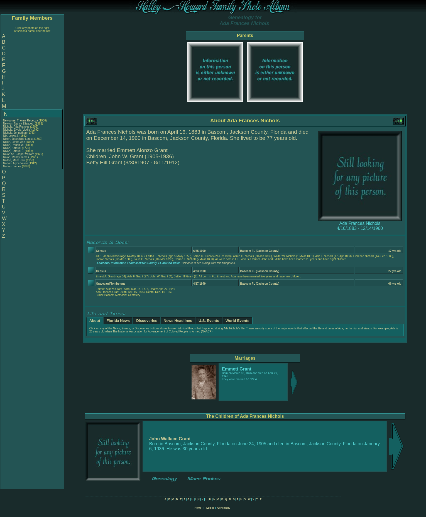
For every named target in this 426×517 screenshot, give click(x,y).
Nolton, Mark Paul (14, 160)
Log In (210, 507)
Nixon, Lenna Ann (14, 141)
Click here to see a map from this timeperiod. (208, 263)
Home (197, 507)
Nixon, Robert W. (13, 144)
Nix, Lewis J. (11, 135)
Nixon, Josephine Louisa (18, 138)
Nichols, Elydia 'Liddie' (17, 129)
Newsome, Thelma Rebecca (20, 120)
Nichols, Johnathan (15, 132)
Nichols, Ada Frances (16, 126)
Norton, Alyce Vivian (15, 163)
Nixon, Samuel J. (13, 151)
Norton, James (12, 166)
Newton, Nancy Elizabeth (18, 123)
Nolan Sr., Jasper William (18, 154)
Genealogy (223, 507)
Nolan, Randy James (16, 157)
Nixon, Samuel (12, 148)
